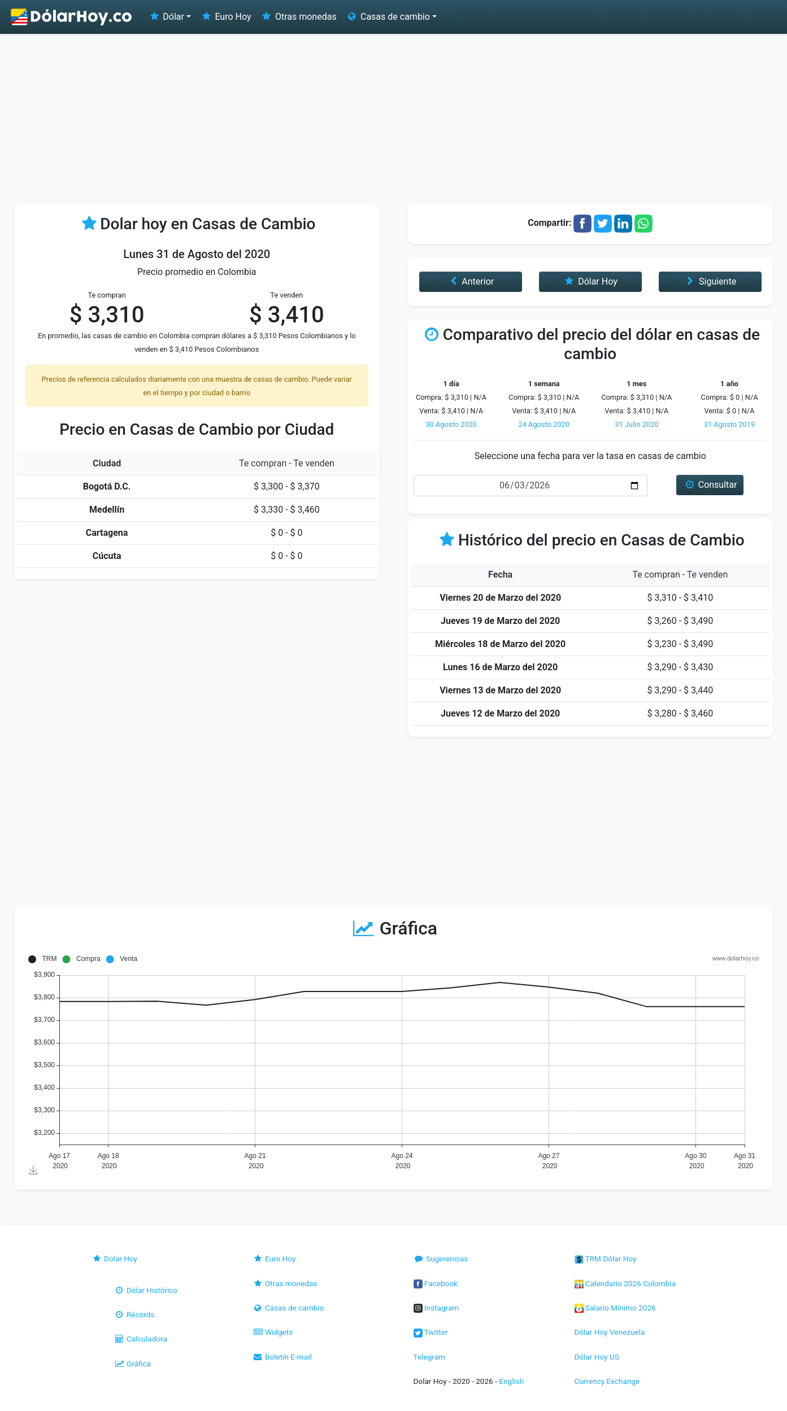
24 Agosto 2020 (544, 424)
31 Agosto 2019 (729, 424)
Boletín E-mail (282, 1356)
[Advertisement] (394, 119)
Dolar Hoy (115, 1258)
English (511, 1381)
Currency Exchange (607, 1381)
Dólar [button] (166, 16)
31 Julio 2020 (636, 424)
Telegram (429, 1356)
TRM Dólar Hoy (606, 1258)
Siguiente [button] (710, 281)
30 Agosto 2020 (450, 424)
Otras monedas (298, 16)
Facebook (436, 1283)
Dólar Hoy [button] (590, 281)
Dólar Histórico (146, 1290)
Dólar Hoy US (597, 1356)
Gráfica (132, 1363)
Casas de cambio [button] (388, 16)
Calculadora (140, 1338)
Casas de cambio (288, 1307)
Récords (134, 1314)
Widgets (273, 1331)
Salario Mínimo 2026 (615, 1307)
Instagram (436, 1307)
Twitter (431, 1331)
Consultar (710, 484)
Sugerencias (441, 1258)
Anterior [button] (470, 281)
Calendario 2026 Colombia (625, 1283)
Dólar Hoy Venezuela (610, 1331)
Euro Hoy (225, 16)
